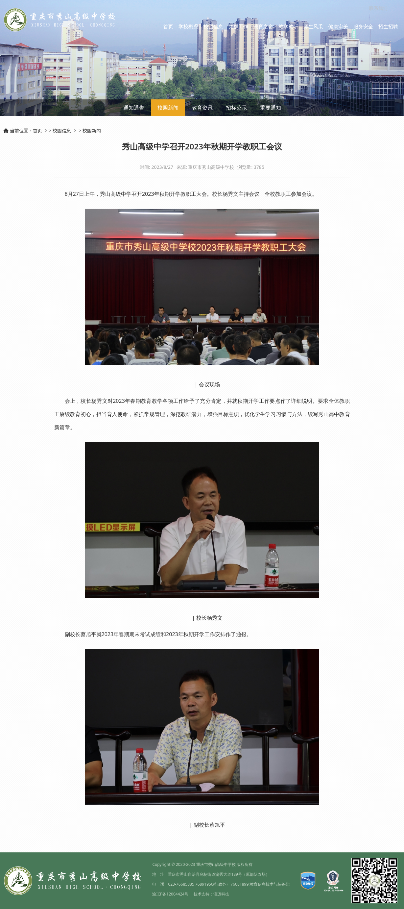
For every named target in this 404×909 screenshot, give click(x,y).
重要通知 (270, 107)
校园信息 (213, 26)
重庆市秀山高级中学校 (216, 864)
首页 (168, 26)
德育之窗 (263, 26)
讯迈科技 (221, 894)
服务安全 (363, 26)
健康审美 (338, 26)
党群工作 (238, 26)
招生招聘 (388, 26)
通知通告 (133, 107)
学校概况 (188, 26)
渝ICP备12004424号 (170, 894)
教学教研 (288, 26)
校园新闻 (167, 107)
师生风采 (313, 26)
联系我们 (378, 8)
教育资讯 (202, 107)
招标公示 (236, 107)
